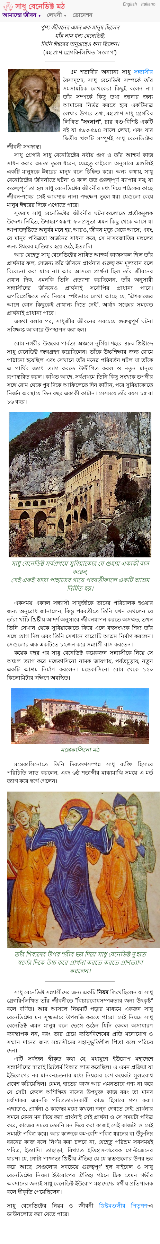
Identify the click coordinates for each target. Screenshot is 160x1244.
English (130, 4)
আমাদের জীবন (21, 15)
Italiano (148, 4)
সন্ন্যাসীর (143, 72)
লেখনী (57, 15)
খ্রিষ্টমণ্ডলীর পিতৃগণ (123, 1205)
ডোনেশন (82, 15)
